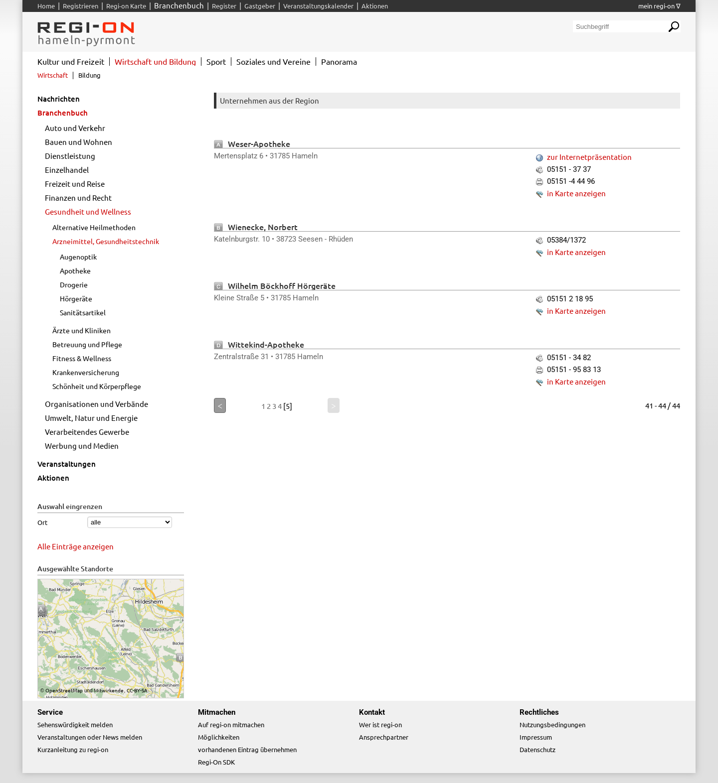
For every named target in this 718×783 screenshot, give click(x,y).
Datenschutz (537, 749)
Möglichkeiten (218, 737)
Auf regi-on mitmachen (231, 724)
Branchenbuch (62, 113)
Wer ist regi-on (380, 724)
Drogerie (74, 284)
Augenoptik (78, 256)
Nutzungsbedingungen (552, 724)
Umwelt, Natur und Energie (91, 417)
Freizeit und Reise (75, 183)
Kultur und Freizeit (70, 61)
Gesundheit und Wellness (88, 211)
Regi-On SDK (216, 762)
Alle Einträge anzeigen (75, 546)
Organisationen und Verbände (96, 403)
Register (224, 5)
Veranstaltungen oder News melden (89, 737)
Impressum (536, 737)
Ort (42, 522)
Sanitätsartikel (83, 312)
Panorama (339, 61)
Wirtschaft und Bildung (155, 61)
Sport (216, 61)
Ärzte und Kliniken (81, 330)
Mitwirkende (109, 690)
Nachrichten (58, 99)
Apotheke (75, 270)
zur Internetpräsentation (589, 156)
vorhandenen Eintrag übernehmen (247, 749)
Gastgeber (259, 5)
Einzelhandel (67, 169)
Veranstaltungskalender (318, 5)
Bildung (89, 75)
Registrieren (80, 5)
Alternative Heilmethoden (94, 227)
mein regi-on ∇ (659, 5)
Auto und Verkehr (75, 127)
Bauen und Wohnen (78, 141)
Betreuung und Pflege (87, 344)
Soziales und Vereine (273, 61)
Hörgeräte (76, 298)
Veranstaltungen (66, 464)
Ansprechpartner (383, 737)
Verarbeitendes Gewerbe (87, 431)
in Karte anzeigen (576, 193)
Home (46, 5)
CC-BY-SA (137, 690)
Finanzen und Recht (78, 197)
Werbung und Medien (82, 445)
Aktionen (53, 478)
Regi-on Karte (126, 5)
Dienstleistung (70, 155)
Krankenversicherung (85, 372)
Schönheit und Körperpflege (96, 386)
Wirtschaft (52, 75)
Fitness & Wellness (81, 358)
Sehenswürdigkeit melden (75, 724)
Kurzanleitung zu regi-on (72, 749)
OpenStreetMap (64, 690)
